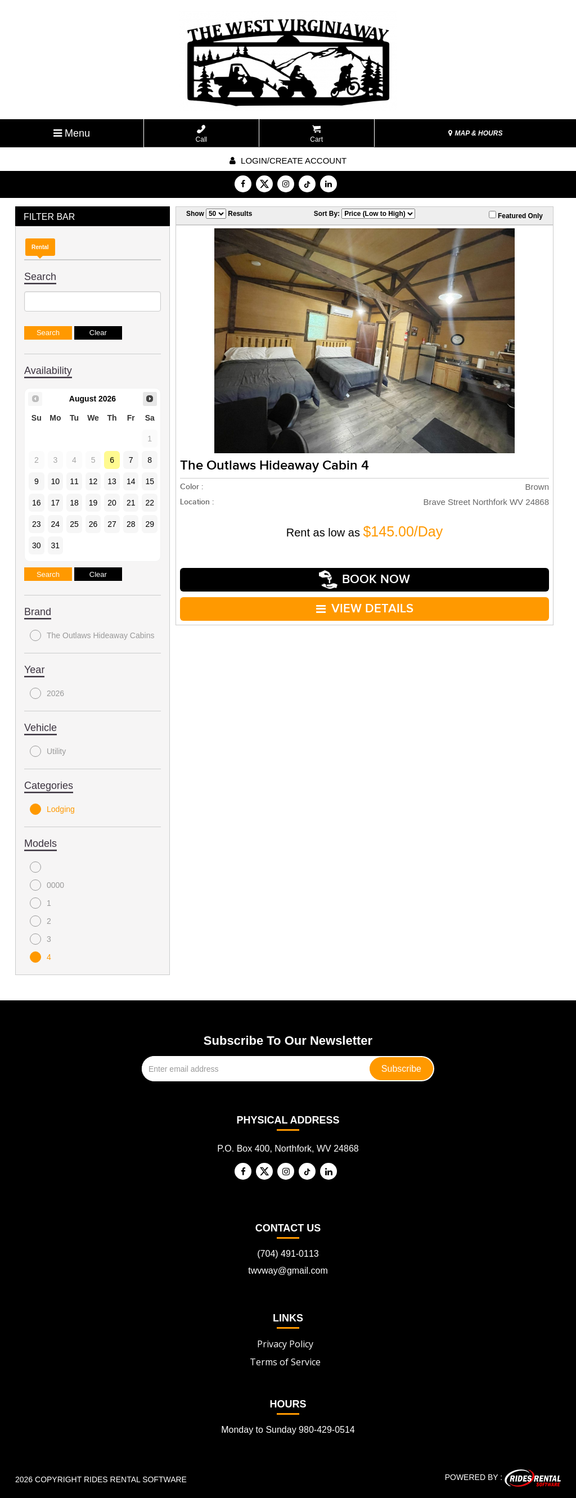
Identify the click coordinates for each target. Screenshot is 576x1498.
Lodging (52, 809)
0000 (47, 885)
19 (93, 502)
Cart (316, 134)
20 (111, 502)
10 (55, 481)
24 (55, 524)
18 (74, 502)
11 (74, 481)
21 (131, 502)
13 (111, 481)
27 (111, 524)
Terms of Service (285, 1362)
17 (55, 502)
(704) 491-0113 (287, 1253)
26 (93, 524)
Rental (40, 247)
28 (131, 524)
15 (149, 481)
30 (36, 545)
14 (131, 481)
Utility (48, 751)
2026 (47, 693)
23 (36, 524)
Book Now (364, 579)
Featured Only (516, 215)
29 (149, 524)
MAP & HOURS (475, 133)
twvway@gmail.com (288, 1270)
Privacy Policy (285, 1344)
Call (202, 134)
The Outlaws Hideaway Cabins (92, 635)
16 (36, 502)
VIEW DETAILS (364, 608)
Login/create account (288, 160)
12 (93, 481)
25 (74, 524)
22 (149, 502)
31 (55, 545)
